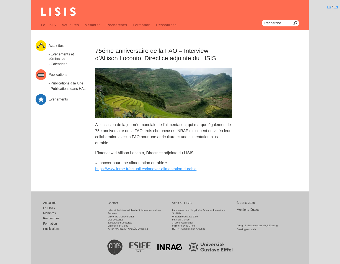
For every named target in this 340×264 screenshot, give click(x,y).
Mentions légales (248, 209)
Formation (141, 25)
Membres (93, 25)
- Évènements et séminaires (61, 56)
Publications (51, 228)
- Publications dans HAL (67, 89)
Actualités (70, 25)
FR (329, 7)
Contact (113, 203)
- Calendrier (58, 64)
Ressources (166, 25)
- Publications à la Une (66, 83)
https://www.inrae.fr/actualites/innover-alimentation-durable (145, 169)
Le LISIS (48, 25)
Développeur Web (246, 229)
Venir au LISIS (182, 203)
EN (336, 7)
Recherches (116, 25)
